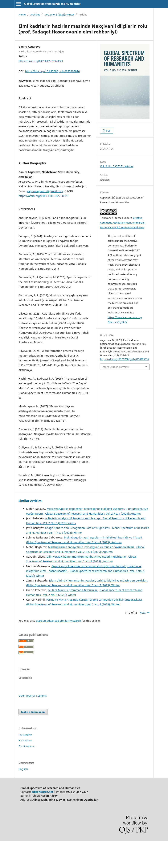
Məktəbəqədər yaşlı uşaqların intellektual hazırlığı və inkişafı (103, 537)
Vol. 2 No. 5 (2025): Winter (59, 14)
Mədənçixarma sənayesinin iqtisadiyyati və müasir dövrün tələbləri (91, 547)
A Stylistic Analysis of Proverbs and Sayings (73, 518)
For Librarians (26, 746)
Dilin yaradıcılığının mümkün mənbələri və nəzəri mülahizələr (87, 556)
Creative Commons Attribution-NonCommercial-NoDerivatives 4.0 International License (122, 222)
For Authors (25, 740)
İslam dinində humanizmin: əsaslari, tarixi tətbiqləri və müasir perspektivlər (98, 580)
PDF (108, 130)
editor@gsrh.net (42, 792)
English (23, 769)
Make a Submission (33, 712)
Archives (35, 14)
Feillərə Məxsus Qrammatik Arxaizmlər (73, 590)
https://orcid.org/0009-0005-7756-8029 (40, 61)
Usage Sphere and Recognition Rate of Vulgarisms (77, 528)
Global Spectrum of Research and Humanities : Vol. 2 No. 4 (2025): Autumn (93, 513)
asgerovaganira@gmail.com (45, 191)
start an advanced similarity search (58, 620)
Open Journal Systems (32, 695)
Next (142, 612)
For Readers (25, 735)
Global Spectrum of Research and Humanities (52, 3)
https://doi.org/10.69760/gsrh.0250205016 (52, 71)
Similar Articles (30, 501)
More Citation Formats (116, 366)
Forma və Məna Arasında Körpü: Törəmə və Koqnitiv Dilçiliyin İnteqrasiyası (94, 599)
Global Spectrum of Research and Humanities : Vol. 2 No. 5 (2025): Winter (73, 585)
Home (22, 14)
